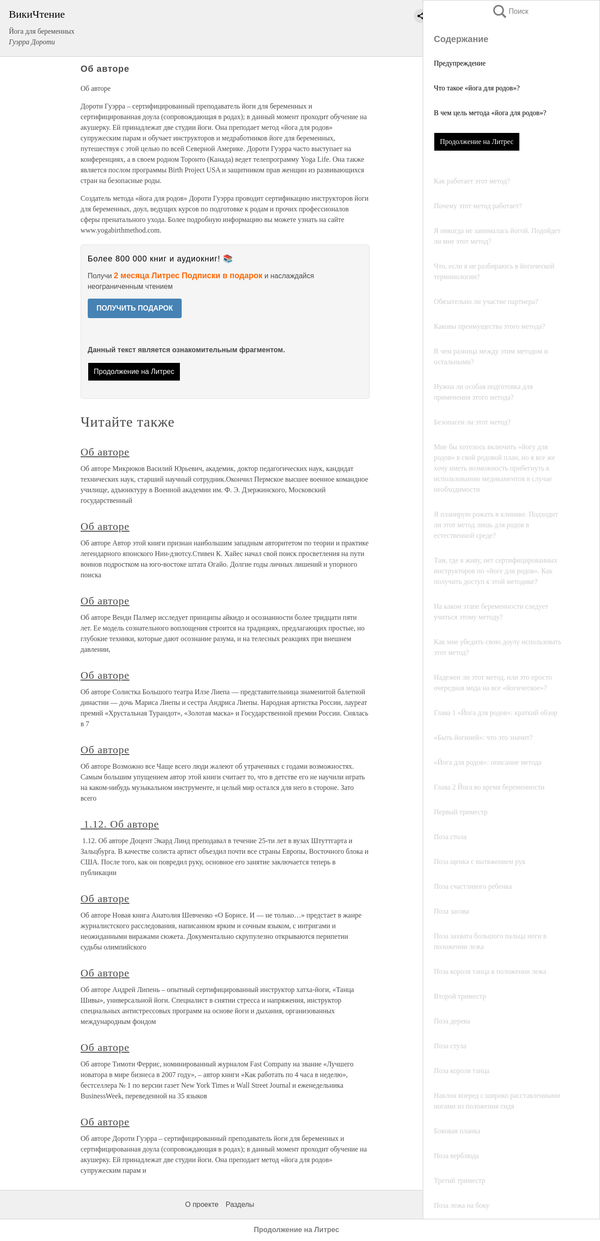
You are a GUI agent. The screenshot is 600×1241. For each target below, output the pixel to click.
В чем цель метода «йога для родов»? (490, 113)
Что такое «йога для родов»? (477, 88)
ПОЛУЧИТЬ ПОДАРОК (135, 308)
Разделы (240, 1204)
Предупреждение (460, 63)
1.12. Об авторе (120, 824)
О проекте (201, 1204)
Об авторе (105, 452)
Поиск (510, 11)
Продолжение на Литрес (477, 141)
